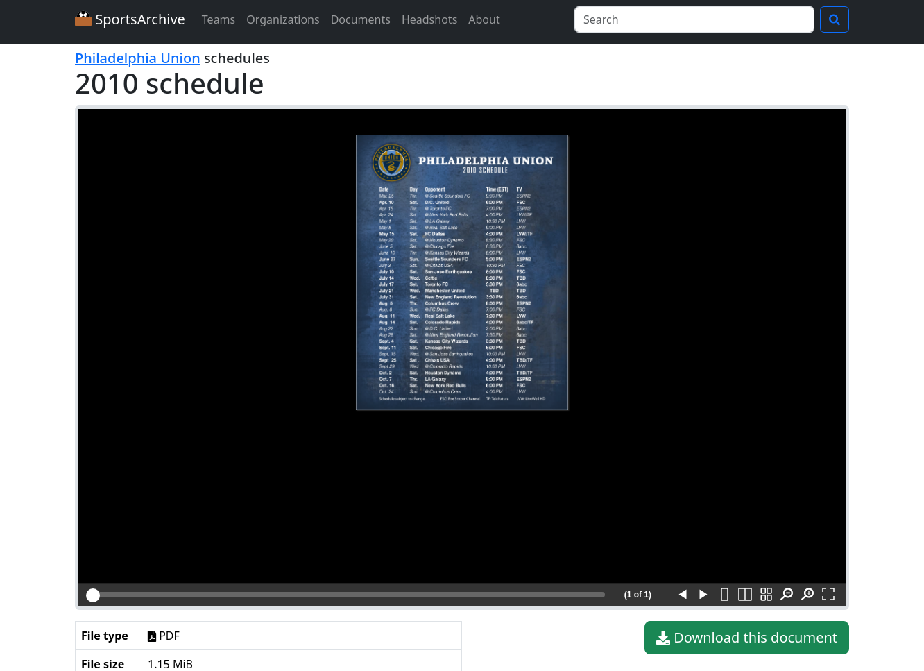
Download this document (746, 637)
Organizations (282, 19)
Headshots (429, 19)
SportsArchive (130, 19)
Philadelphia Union (137, 58)
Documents (361, 19)
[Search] (694, 19)
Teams (218, 19)
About (483, 19)
